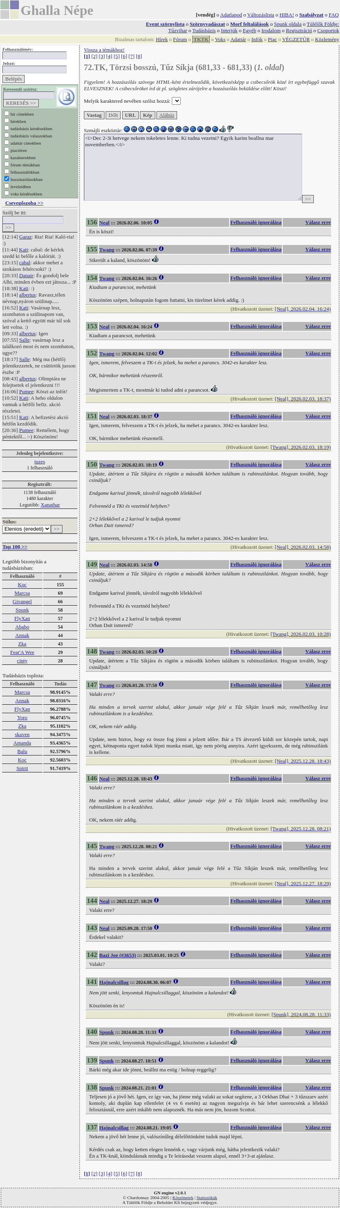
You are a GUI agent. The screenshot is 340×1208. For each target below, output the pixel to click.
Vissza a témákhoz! (104, 50)
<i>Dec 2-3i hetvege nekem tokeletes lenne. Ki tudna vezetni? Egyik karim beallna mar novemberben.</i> (193, 167)
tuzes (39, 462)
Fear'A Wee (22, 652)
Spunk (22, 610)
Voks (220, 39)
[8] (139, 56)
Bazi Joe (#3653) (117, 955)
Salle (24, 340)
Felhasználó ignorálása (256, 222)
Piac (272, 39)
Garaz (25, 237)
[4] (109, 56)
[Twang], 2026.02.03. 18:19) (301, 447)
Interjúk (229, 30)
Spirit (22, 768)
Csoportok (328, 30)
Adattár (238, 39)
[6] (124, 56)
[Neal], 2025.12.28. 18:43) (303, 761)
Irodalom (271, 30)
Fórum (180, 39)
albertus (27, 295)
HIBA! (287, 15)
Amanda (22, 743)
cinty (22, 661)
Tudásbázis (204, 30)
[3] (102, 56)
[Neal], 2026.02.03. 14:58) (303, 547)
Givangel (22, 601)
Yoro (22, 717)
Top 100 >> (14, 547)
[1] (87, 56)
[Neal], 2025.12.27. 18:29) (303, 883)
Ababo (22, 627)
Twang (106, 250)
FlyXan (22, 618)
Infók (257, 39)
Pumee (26, 391)
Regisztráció (299, 30)
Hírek (162, 39)
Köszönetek (183, 1197)
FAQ (334, 15)
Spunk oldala (287, 24)
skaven (22, 734)
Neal (104, 223)
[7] (132, 56)
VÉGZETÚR (296, 39)
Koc (22, 584)
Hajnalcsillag (114, 982)
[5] (117, 56)
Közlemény (327, 39)
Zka (22, 644)
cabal (24, 262)
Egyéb (249, 30)
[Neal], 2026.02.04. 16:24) (303, 309)
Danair (26, 275)
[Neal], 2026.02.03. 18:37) (303, 399)
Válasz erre (318, 222)
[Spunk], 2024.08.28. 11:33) (301, 1014)
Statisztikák (206, 1197)
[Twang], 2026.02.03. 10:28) (301, 634)
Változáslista (260, 15)
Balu (22, 751)
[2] (94, 56)
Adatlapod (231, 15)
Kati (23, 250)
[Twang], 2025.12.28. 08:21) (301, 829)
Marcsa (22, 593)
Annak (22, 635)
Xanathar (50, 505)
